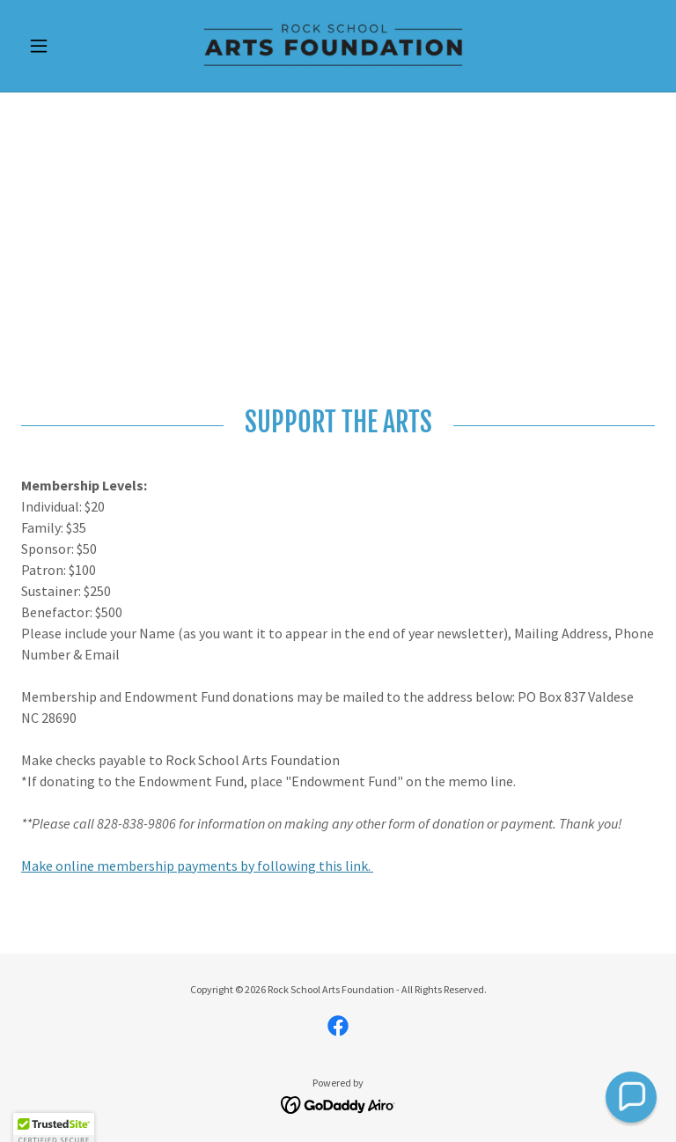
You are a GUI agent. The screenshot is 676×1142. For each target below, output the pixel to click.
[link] (338, 46)
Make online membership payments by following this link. (197, 865)
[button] (68, 45)
